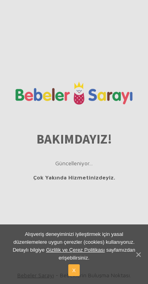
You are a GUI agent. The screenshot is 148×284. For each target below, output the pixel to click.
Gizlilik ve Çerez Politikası (75, 250)
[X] (138, 254)
